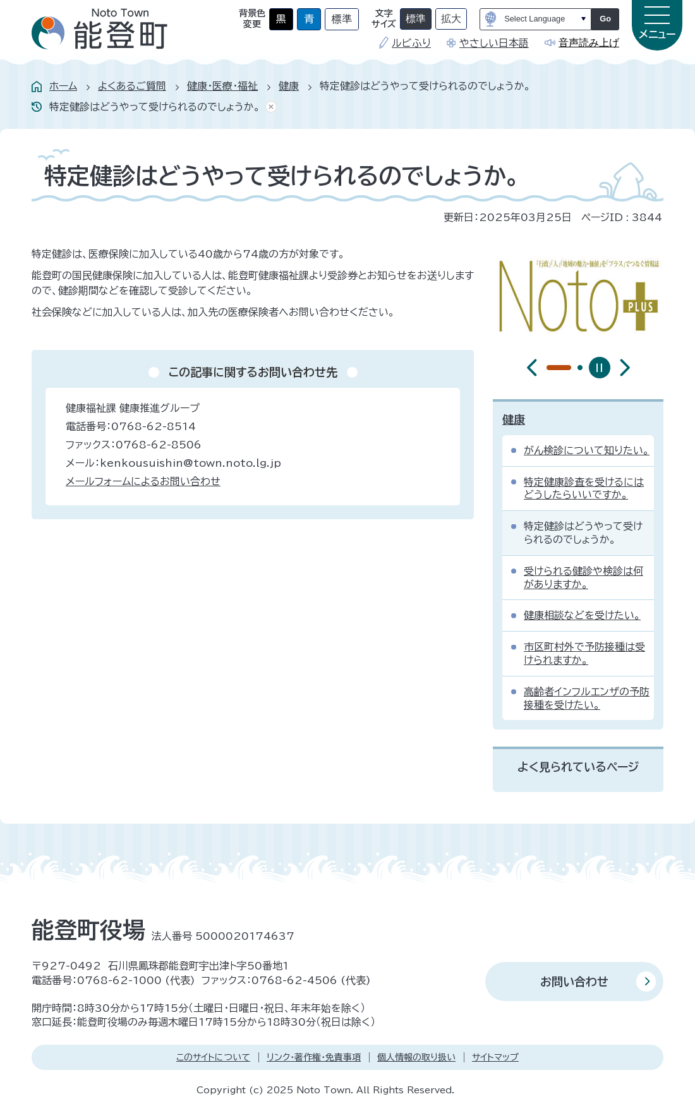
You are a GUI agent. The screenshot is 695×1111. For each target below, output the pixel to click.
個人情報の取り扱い (416, 1057)
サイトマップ (495, 1057)
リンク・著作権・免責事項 (314, 1057)
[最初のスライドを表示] (625, 367)
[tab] (549, 367)
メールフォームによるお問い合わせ (143, 481)
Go (605, 18)
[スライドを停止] (599, 367)
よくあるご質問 (132, 86)
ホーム (63, 86)
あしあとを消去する (268, 107)
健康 (289, 86)
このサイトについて (213, 1057)
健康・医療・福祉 (222, 86)
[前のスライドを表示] (532, 367)
